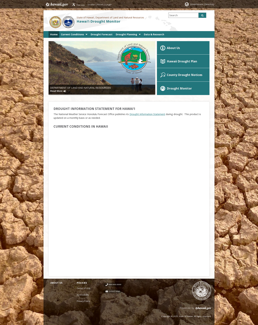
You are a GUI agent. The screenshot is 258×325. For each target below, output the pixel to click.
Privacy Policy (83, 301)
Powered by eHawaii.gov (195, 309)
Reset (100, 4)
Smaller (91, 4)
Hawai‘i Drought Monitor (98, 21)
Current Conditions (72, 34)
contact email (114, 291)
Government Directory (202, 4)
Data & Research (154, 34)
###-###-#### (115, 284)
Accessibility (83, 294)
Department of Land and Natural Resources (80, 89)
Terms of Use (83, 288)
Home (54, 34)
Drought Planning (126, 34)
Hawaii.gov (57, 4)
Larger (108, 4)
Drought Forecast (101, 34)
